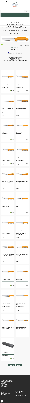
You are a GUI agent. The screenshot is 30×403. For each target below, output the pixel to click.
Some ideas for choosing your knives (6, 380)
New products (3, 383)
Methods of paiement (4, 385)
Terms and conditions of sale (5, 393)
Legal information (3, 394)
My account (2, 392)
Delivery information (4, 384)
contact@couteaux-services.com (21, 395)
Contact (2, 391)
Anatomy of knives (3, 382)
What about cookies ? (4, 386)
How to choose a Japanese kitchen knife (7, 381)
